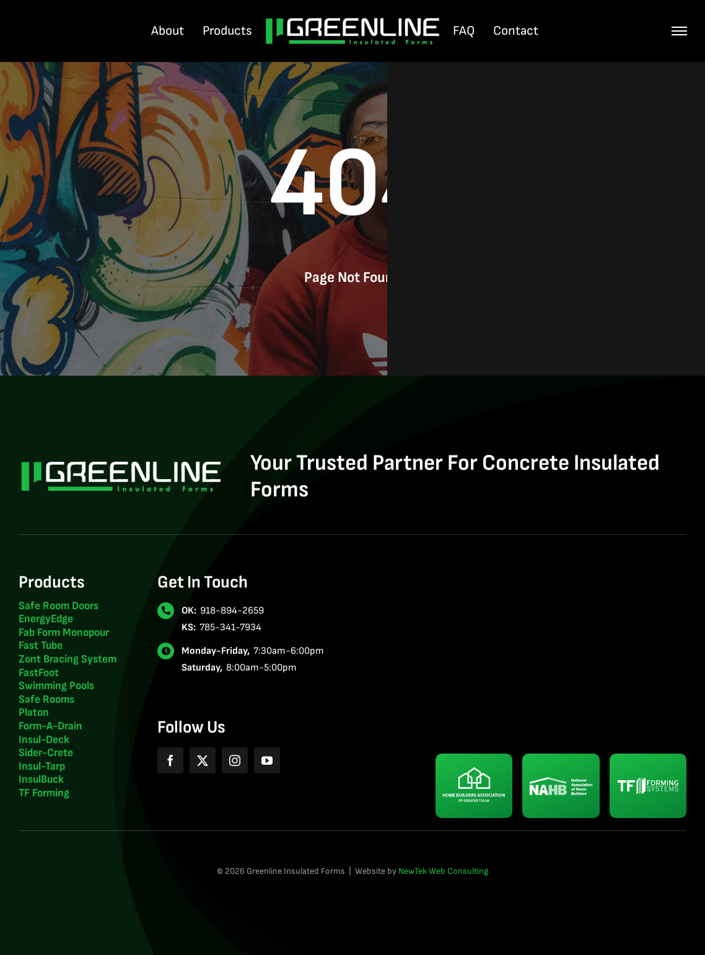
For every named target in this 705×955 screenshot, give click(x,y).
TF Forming (44, 792)
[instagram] (235, 760)
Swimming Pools (56, 685)
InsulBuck (41, 779)
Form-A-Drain (50, 726)
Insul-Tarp (42, 766)
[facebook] (170, 760)
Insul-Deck (44, 739)
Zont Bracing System (67, 659)
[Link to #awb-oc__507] (679, 31)
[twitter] (203, 760)
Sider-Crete (46, 752)
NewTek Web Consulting (443, 871)
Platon (34, 712)
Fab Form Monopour (64, 632)
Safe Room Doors (59, 605)
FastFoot (39, 672)
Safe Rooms (46, 699)
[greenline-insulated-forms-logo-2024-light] (352, 22)
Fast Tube (41, 645)
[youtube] (267, 760)
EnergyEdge (46, 618)
